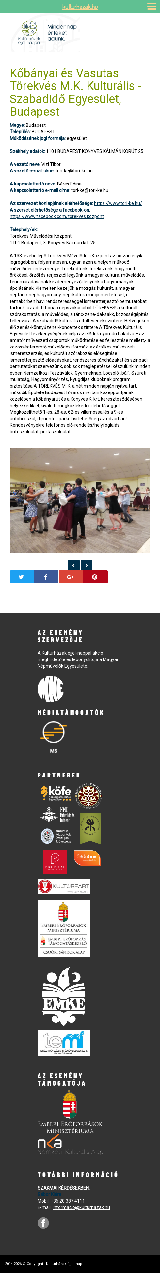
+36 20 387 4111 (68, 1201)
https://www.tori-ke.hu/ (118, 203)
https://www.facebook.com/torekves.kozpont (57, 216)
